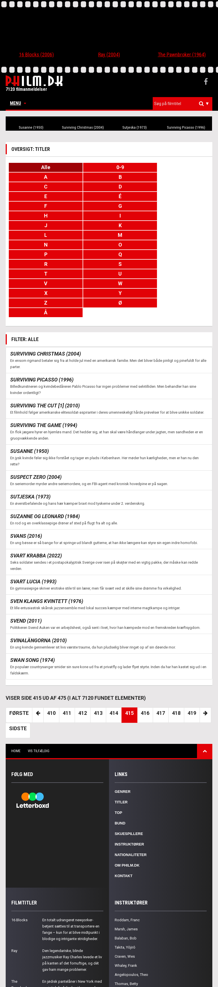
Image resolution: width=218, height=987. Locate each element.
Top (118, 764)
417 (160, 665)
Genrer (123, 743)
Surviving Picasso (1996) (186, 127)
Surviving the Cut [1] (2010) (45, 357)
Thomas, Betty (126, 935)
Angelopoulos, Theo (131, 926)
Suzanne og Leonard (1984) (45, 468)
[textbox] (184, 104)
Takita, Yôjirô (125, 899)
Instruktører (129, 796)
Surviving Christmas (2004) (82, 127)
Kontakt (124, 827)
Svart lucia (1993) (33, 533)
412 (82, 665)
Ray (14, 902)
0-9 (109, 167)
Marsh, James (126, 881)
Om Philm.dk (127, 817)
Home (15, 702)
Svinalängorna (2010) (38, 592)
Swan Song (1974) (32, 612)
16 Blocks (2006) (36, 55)
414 (114, 665)
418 (176, 665)
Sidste (18, 680)
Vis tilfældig (38, 702)
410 (51, 665)
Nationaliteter (130, 806)
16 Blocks (19, 871)
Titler (121, 754)
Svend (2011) (26, 572)
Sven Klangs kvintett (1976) (46, 553)
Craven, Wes (125, 908)
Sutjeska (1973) (134, 127)
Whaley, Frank (126, 917)
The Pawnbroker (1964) (182, 55)
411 (67, 665)
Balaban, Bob (126, 890)
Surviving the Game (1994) (43, 377)
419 (192, 665)
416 (145, 665)
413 (98, 665)
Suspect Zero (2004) (36, 429)
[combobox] (182, 103)
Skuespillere (129, 785)
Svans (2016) (26, 488)
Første (19, 665)
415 (129, 665)
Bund (120, 775)
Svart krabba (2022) (36, 507)
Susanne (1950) (31, 127)
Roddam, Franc (127, 871)
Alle (42, 167)
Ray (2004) (109, 55)
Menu (18, 103)
